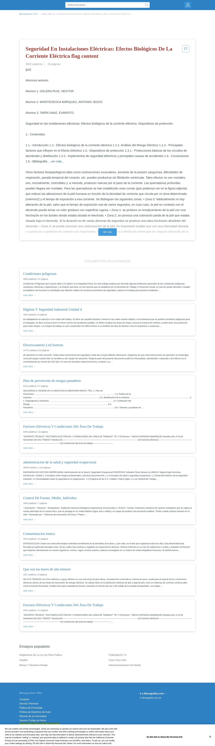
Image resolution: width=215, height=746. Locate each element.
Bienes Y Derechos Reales (33, 665)
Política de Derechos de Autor (35, 712)
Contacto (24, 699)
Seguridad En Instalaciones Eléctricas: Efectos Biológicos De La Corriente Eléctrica (86, 14)
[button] (185, 53)
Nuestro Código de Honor (32, 720)
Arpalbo (23, 660)
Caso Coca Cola (117, 660)
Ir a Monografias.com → (153, 693)
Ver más (107, 232)
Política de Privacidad (30, 708)
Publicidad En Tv (117, 655)
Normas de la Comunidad (32, 716)
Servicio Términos (28, 703)
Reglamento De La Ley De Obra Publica (40, 655)
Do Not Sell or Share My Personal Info (39, 724)
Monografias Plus (28, 14)
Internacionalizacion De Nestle (125, 665)
